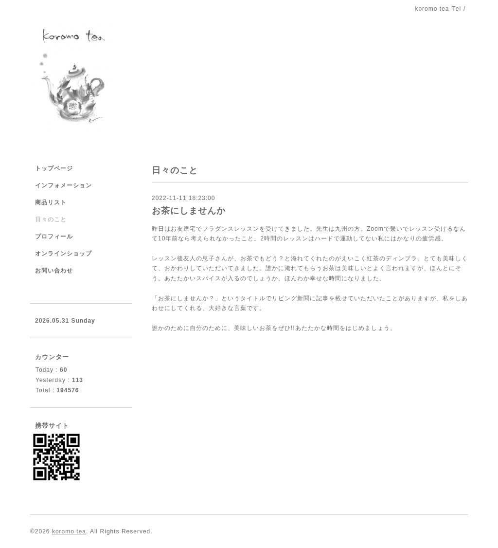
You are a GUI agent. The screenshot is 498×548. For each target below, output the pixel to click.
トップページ (54, 168)
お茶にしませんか (189, 211)
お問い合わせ (54, 270)
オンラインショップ (63, 253)
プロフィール (54, 236)
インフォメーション (63, 185)
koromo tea (69, 531)
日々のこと (51, 219)
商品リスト (51, 202)
